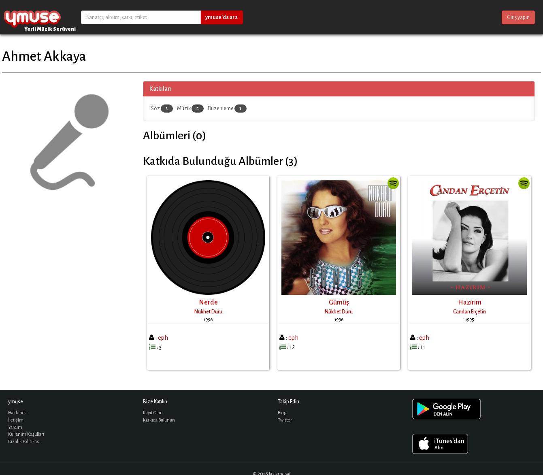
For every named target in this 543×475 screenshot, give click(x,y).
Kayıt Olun (153, 412)
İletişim (15, 420)
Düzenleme (227, 108)
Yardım (15, 427)
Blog (282, 412)
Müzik (190, 108)
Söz (162, 108)
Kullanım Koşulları (26, 434)
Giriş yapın (518, 17)
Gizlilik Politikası (24, 441)
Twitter (285, 420)
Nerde (208, 302)
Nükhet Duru (208, 312)
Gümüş (339, 302)
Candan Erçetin (469, 312)
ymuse (32, 17)
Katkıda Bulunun (159, 420)
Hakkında (17, 412)
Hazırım (469, 302)
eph (163, 337)
